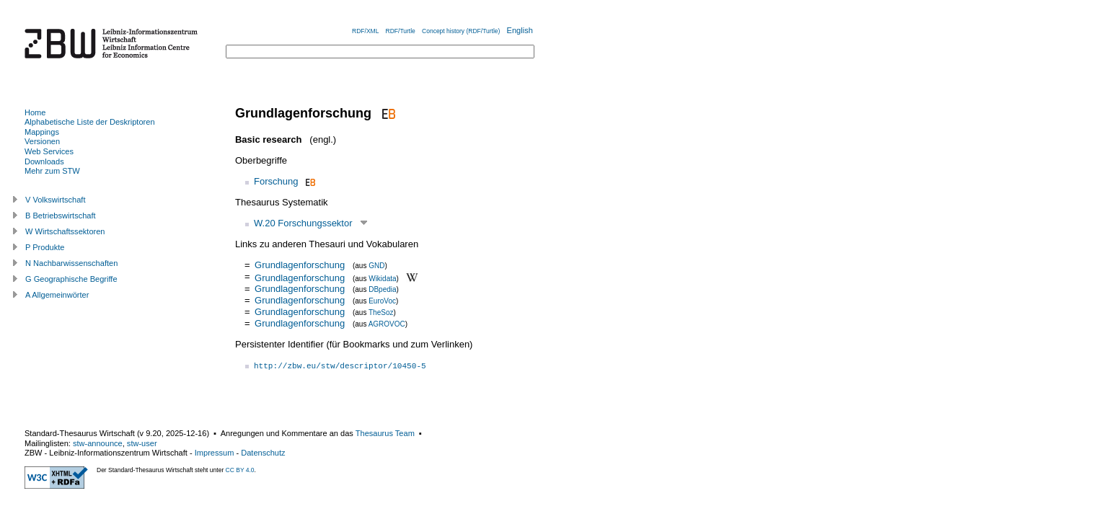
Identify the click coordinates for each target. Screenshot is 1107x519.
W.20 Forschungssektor (303, 223)
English (520, 30)
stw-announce (98, 443)
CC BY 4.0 (240, 470)
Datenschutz (263, 452)
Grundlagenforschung (300, 265)
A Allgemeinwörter (57, 294)
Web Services (49, 151)
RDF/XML (365, 31)
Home (35, 112)
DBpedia (382, 289)
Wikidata (382, 278)
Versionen (42, 141)
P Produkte (44, 247)
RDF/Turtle (400, 31)
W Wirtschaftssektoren (65, 231)
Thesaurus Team (385, 433)
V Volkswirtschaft (55, 199)
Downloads (44, 161)
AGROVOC (387, 324)
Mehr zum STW (52, 171)
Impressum (214, 452)
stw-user (142, 443)
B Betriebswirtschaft (60, 215)
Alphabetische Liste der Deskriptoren (90, 121)
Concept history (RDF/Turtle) (461, 31)
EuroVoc (382, 301)
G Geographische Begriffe (71, 279)
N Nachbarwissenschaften (71, 263)
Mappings (42, 132)
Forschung (276, 181)
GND (376, 266)
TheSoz (381, 312)
